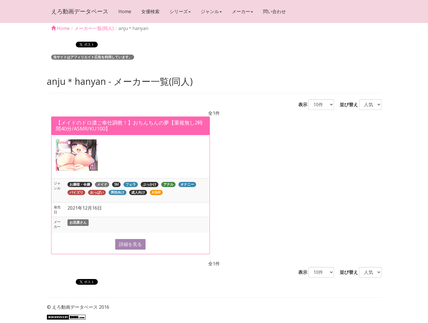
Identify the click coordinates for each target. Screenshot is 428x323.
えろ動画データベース (79, 11)
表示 (300, 104)
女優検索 (150, 11)
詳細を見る (130, 244)
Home (124, 11)
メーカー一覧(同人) (94, 28)
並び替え (346, 104)
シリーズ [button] (180, 11)
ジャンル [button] (211, 11)
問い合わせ (274, 11)
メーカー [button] (242, 11)
